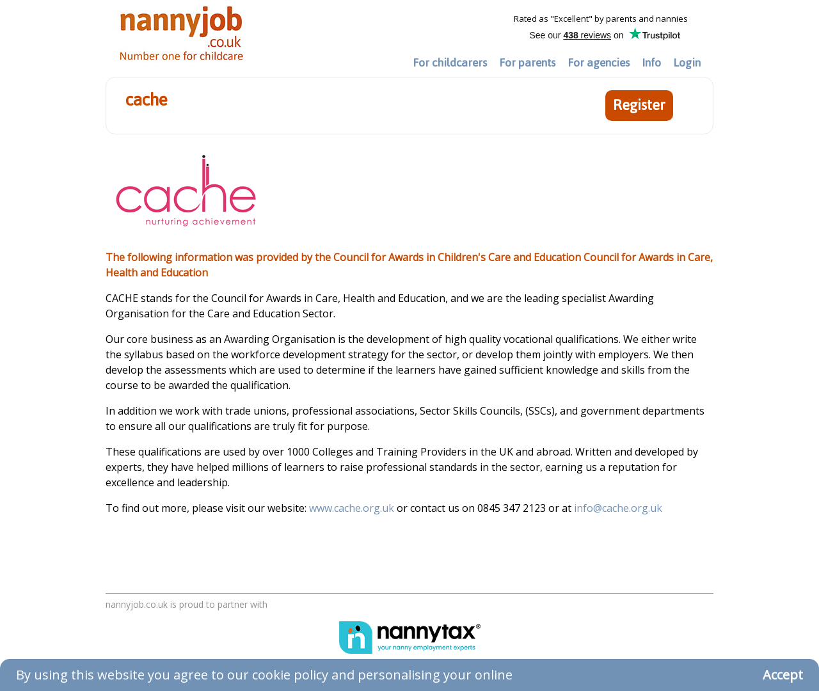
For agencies (599, 63)
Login (687, 63)
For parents (527, 63)
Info (651, 63)
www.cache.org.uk (353, 508)
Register (639, 105)
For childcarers (450, 63)
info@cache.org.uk (618, 508)
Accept (783, 674)
